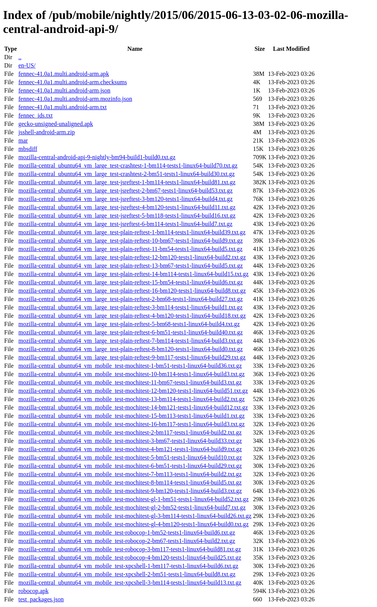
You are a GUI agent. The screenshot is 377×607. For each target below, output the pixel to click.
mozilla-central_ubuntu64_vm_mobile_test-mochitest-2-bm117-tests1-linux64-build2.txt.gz (130, 432)
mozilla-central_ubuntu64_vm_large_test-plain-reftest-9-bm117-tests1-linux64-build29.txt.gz (131, 357)
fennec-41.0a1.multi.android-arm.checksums (72, 82)
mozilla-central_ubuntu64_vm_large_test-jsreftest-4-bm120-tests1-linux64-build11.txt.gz (126, 207)
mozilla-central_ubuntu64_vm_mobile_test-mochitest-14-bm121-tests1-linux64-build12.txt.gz (133, 407)
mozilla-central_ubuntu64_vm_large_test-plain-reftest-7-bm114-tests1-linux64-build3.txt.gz (130, 340)
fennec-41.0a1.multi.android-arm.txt (62, 107)
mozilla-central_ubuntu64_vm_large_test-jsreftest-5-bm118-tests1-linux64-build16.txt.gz (126, 215)
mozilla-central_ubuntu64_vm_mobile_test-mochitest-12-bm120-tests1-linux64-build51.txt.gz (133, 390)
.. (19, 57)
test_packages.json (41, 599)
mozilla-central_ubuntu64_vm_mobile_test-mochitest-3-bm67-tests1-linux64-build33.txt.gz (130, 441)
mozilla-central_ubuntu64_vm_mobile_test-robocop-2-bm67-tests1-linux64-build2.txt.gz (126, 541)
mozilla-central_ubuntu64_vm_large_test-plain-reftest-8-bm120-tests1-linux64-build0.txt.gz (130, 349)
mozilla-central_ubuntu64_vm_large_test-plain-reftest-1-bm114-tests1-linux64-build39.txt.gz (131, 232)
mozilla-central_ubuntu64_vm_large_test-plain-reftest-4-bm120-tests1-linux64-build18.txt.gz (132, 315)
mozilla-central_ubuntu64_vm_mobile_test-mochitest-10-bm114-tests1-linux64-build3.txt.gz (131, 374)
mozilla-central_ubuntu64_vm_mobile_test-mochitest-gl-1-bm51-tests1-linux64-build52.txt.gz (133, 499)
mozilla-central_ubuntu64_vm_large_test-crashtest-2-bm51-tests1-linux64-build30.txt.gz (126, 174)
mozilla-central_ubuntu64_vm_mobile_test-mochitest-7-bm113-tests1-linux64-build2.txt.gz (130, 474)
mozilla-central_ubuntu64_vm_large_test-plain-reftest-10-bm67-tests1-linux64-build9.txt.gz (130, 240)
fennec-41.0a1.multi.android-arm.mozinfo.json (75, 99)
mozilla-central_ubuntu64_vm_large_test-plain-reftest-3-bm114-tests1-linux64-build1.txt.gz (130, 307)
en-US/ (26, 65)
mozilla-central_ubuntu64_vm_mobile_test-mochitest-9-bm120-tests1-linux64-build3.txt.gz (130, 491)
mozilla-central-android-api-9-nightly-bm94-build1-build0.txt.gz (96, 157)
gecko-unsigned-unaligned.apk (55, 124)
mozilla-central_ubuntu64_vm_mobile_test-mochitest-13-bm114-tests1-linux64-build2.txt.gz (131, 399)
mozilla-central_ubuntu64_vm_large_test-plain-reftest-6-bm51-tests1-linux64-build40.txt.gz (130, 332)
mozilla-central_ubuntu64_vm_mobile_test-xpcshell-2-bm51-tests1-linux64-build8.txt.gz (126, 574)
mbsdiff (27, 149)
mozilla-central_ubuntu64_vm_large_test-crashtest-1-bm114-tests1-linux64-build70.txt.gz (127, 165)
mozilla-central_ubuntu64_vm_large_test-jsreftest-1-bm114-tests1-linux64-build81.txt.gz (126, 182)
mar (23, 140)
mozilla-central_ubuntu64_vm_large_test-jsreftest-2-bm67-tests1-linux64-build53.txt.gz (125, 190)
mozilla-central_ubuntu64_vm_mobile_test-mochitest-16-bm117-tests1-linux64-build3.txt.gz (131, 424)
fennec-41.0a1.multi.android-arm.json (64, 90)
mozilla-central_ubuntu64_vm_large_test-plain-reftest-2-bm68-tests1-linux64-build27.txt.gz (130, 299)
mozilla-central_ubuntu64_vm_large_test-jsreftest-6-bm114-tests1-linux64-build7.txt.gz (125, 224)
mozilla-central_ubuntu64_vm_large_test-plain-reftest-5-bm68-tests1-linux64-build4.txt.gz (129, 324)
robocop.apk (33, 591)
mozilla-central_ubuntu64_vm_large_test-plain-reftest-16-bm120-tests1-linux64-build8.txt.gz (132, 290)
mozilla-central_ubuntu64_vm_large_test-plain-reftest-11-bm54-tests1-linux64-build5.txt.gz (130, 249)
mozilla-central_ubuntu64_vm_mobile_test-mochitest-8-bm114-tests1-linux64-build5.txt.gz (130, 482)
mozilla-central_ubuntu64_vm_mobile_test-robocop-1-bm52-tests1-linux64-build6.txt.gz (126, 532)
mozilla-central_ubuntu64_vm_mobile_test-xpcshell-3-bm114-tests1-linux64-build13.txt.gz (129, 582)
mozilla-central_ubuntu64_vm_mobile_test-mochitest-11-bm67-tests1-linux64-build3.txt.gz (130, 382)
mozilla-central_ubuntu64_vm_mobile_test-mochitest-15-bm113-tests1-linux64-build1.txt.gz (131, 416)
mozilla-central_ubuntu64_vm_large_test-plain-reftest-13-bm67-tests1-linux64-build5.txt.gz (130, 265)
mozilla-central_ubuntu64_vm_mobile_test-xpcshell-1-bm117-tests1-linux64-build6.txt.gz (128, 566)
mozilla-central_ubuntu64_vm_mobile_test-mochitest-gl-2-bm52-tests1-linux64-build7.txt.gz (131, 507)
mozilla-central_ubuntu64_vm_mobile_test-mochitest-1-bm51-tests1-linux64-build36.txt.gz (130, 365)
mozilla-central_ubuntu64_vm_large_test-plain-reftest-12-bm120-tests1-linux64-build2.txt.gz (132, 257)
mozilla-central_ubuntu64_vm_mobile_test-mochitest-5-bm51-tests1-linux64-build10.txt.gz (130, 457)
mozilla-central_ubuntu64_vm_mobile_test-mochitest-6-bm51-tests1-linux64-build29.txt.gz (130, 466)
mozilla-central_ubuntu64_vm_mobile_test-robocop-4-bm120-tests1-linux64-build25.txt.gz (129, 557)
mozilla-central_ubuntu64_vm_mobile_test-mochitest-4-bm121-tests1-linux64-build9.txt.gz (130, 449)
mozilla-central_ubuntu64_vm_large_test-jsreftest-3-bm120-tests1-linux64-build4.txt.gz (125, 199)
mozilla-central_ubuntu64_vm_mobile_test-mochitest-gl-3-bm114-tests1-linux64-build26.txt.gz (134, 516)
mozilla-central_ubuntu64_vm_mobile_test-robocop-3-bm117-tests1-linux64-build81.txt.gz (129, 549)
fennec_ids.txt (35, 115)
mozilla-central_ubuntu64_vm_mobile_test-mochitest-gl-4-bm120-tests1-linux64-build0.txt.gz (133, 524)
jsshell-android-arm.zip (46, 132)
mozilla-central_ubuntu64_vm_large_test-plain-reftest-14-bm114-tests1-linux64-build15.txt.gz (133, 274)
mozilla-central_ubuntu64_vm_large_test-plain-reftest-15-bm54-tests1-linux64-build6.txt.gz (130, 282)
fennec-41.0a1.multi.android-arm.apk (63, 74)
